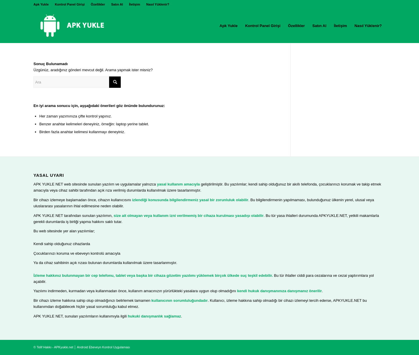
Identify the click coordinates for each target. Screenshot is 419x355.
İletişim (134, 4)
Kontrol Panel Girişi (70, 4)
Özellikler (98, 4)
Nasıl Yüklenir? (157, 4)
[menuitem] (42, 4)
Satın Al (117, 4)
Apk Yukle (41, 4)
